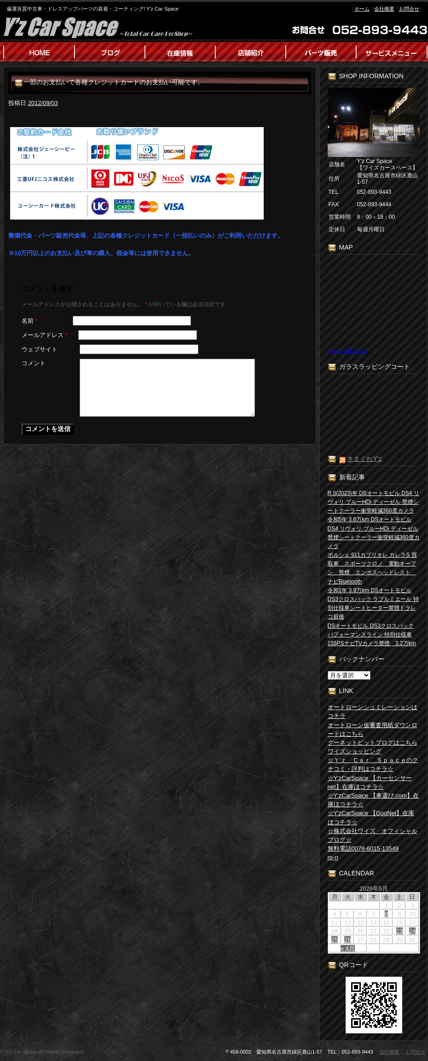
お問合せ (409, 9)
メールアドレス (45, 335)
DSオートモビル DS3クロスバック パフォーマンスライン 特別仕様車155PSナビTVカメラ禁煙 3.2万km (372, 635)
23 (399, 930)
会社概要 (384, 9)
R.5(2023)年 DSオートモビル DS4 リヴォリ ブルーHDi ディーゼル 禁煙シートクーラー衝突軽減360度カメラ (373, 502)
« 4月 (348, 948)
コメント (34, 363)
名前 (30, 320)
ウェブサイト (40, 349)
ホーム (362, 9)
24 (412, 930)
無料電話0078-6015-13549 (363, 848)
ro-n (333, 857)
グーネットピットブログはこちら (372, 742)
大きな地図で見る (348, 351)
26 (347, 939)
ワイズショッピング (355, 751)
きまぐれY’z (364, 458)
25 (334, 939)
